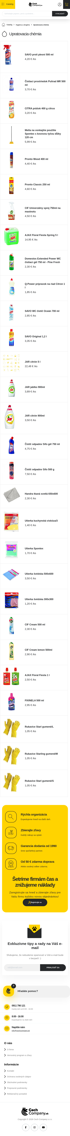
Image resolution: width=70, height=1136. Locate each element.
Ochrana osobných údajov (19, 1076)
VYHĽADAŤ (60, 13)
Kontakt (10, 1071)
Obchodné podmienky (17, 1082)
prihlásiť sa (53, 968)
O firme (10, 1049)
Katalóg (7, 24)
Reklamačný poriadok (17, 1094)
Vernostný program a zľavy (19, 1055)
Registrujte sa (36, 902)
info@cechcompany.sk (21, 1031)
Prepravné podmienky (17, 1088)
